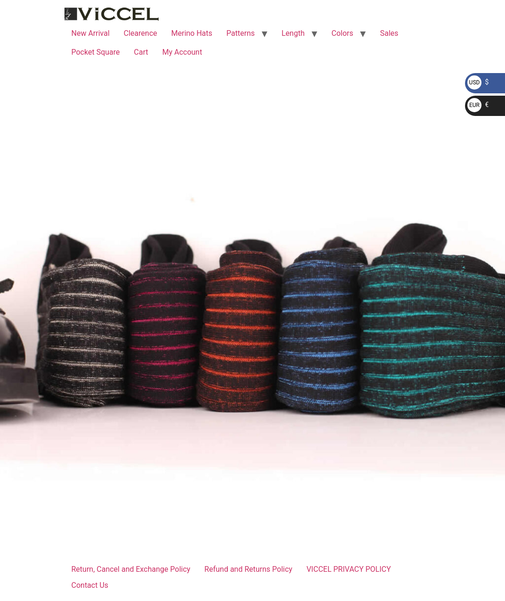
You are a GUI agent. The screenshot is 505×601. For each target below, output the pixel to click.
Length (293, 33)
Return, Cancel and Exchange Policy (131, 569)
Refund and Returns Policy (248, 569)
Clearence (140, 33)
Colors (342, 33)
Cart (141, 52)
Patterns (240, 33)
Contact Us (90, 585)
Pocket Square (96, 52)
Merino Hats (191, 33)
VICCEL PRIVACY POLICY (348, 569)
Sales (389, 33)
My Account (182, 52)
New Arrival (91, 33)
